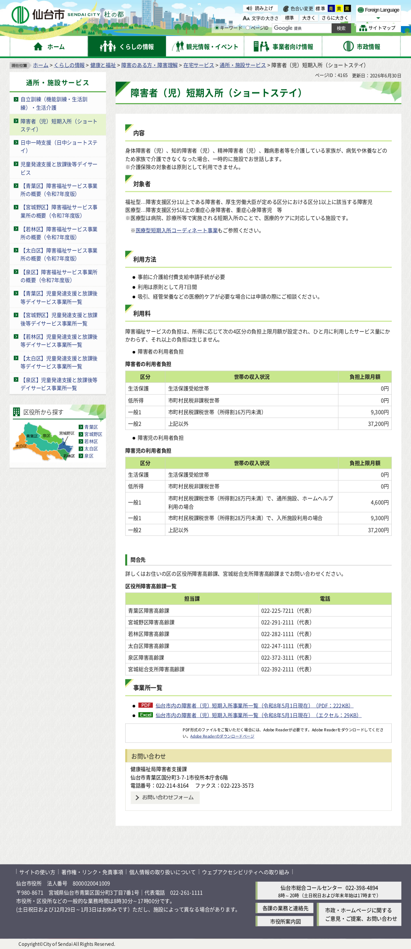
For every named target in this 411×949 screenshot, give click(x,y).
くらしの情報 (69, 64)
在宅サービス (198, 64)
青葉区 (91, 427)
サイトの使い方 (37, 871)
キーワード (228, 28)
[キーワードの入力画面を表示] (217, 28)
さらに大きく (334, 18)
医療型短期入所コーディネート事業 (177, 229)
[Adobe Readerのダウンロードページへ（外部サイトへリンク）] (154, 729)
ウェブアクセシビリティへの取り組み (245, 871)
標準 (320, 8)
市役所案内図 (285, 921)
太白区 (91, 448)
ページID (257, 28)
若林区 (91, 441)
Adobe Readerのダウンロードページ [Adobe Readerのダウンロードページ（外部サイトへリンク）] (222, 735)
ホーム (40, 64)
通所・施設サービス (243, 64)
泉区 (88, 455)
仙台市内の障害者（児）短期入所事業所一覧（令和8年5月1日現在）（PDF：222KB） (255, 704)
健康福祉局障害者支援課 (158, 769)
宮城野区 (93, 434)
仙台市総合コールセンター (311, 887)
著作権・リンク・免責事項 (92, 871)
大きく (309, 18)
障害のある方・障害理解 (149, 64)
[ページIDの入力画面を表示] (248, 28)
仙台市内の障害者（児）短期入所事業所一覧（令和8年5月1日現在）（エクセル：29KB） (259, 714)
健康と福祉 (103, 64)
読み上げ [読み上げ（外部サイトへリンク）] (264, 8)
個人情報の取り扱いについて (162, 871)
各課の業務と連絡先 (285, 908)
